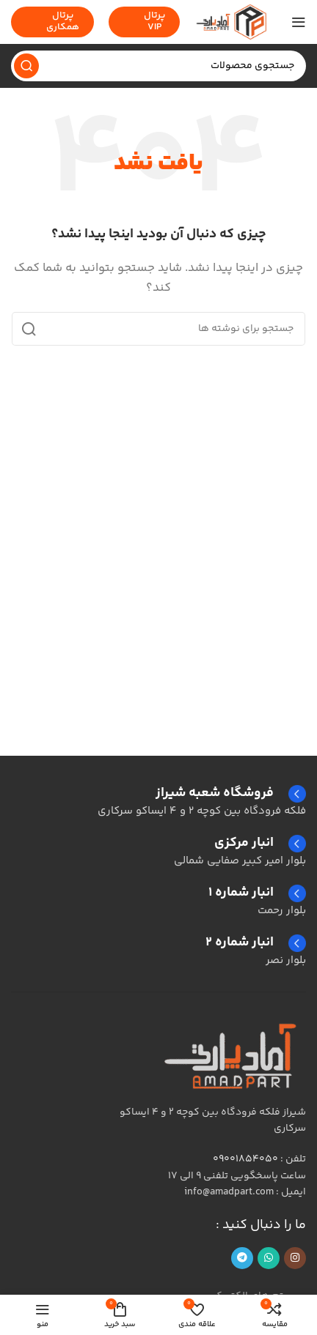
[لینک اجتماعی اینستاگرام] (295, 1258)
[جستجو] (158, 66)
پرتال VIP (144, 21)
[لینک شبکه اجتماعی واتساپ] (269, 1258)
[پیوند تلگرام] (242, 1258)
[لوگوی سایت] (230, 21)
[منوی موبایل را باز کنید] (298, 22)
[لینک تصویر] (232, 1054)
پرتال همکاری (52, 21)
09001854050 (245, 1159)
